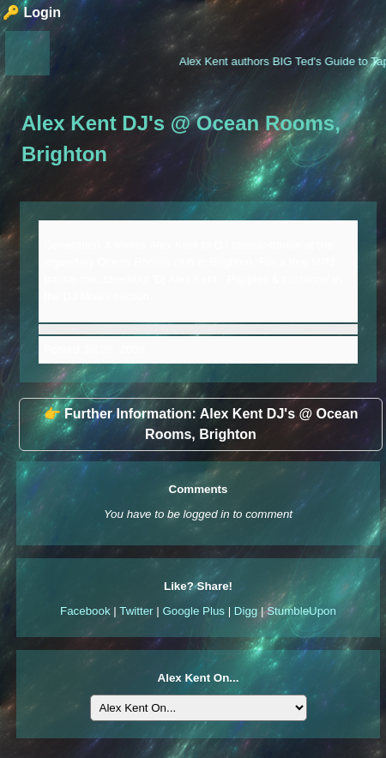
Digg (245, 611)
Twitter (136, 611)
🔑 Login (32, 12)
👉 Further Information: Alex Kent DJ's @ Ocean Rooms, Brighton (201, 424)
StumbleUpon (301, 611)
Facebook (85, 611)
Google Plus (193, 611)
